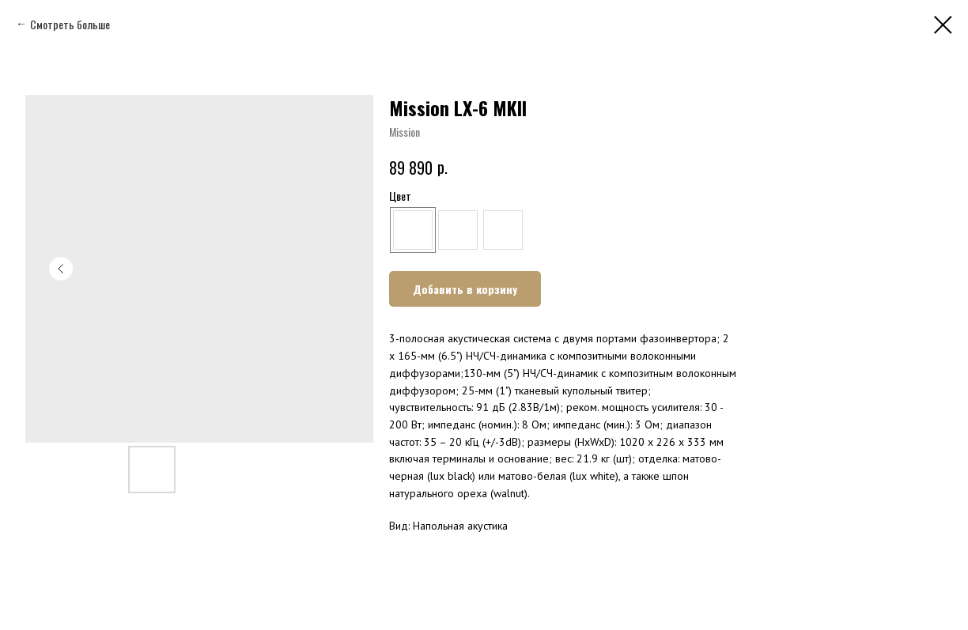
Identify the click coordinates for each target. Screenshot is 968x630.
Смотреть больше (70, 24)
